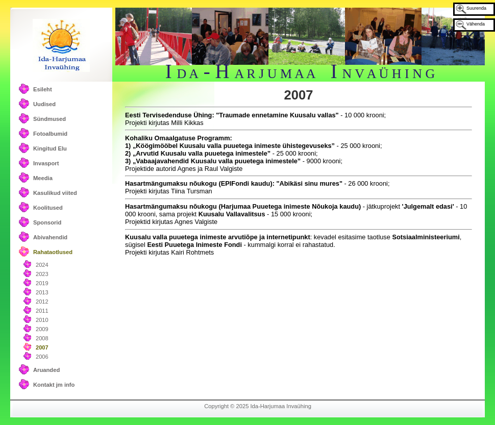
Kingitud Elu (50, 148)
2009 (42, 329)
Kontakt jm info (54, 385)
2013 (42, 292)
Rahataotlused (52, 252)
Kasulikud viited (55, 193)
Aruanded (46, 370)
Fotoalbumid (50, 134)
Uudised (44, 104)
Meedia (43, 178)
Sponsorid (47, 222)
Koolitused (48, 208)
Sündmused (49, 119)
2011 (42, 311)
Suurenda (476, 8)
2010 (42, 320)
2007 (42, 347)
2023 (42, 274)
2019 (42, 283)
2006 (42, 357)
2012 (42, 301)
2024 (42, 265)
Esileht (42, 89)
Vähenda (475, 24)
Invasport (46, 163)
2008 (42, 338)
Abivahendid (50, 237)
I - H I (300, 71)
